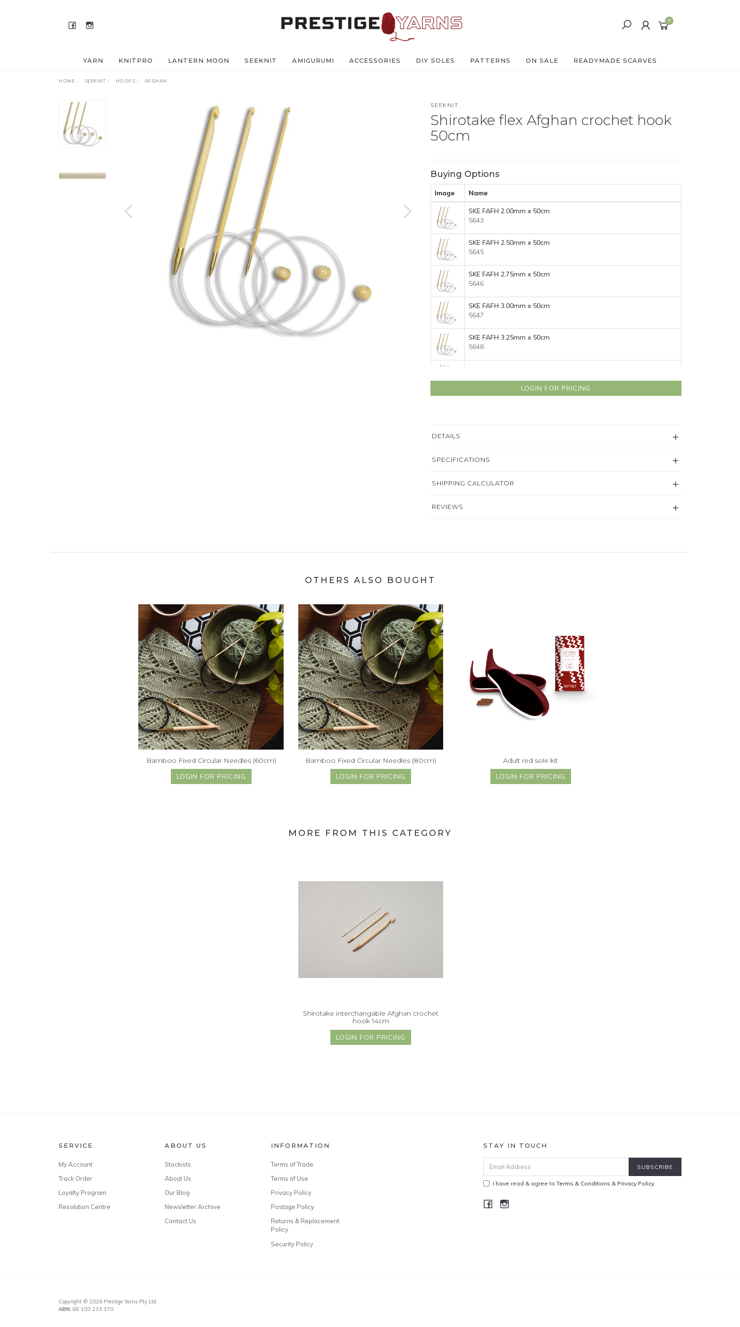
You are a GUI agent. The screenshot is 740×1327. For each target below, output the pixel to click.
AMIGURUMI (313, 60)
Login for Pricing (555, 388)
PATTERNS (490, 60)
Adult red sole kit (530, 769)
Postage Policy (292, 1206)
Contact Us (180, 1221)
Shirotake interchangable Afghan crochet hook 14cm (370, 1026)
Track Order (75, 1178)
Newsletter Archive (192, 1206)
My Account (75, 1164)
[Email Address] (556, 1167)
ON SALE (542, 60)
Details (446, 436)
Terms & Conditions (583, 1183)
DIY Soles (435, 60)
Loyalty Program (82, 1192)
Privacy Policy (291, 1192)
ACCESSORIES (375, 60)
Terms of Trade (292, 1164)
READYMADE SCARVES (615, 60)
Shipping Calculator (473, 483)
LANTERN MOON (198, 60)
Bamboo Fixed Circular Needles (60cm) (211, 769)
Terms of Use (289, 1178)
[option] (268, 221)
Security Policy (292, 1244)
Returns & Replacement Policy (305, 1225)
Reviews (447, 506)
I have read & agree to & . (569, 1183)
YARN (93, 60)
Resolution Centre (84, 1206)
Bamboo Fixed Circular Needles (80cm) (370, 769)
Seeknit (444, 104)
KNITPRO (135, 60)
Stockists (178, 1164)
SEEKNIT (260, 60)
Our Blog (177, 1192)
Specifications (461, 459)
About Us (178, 1178)
